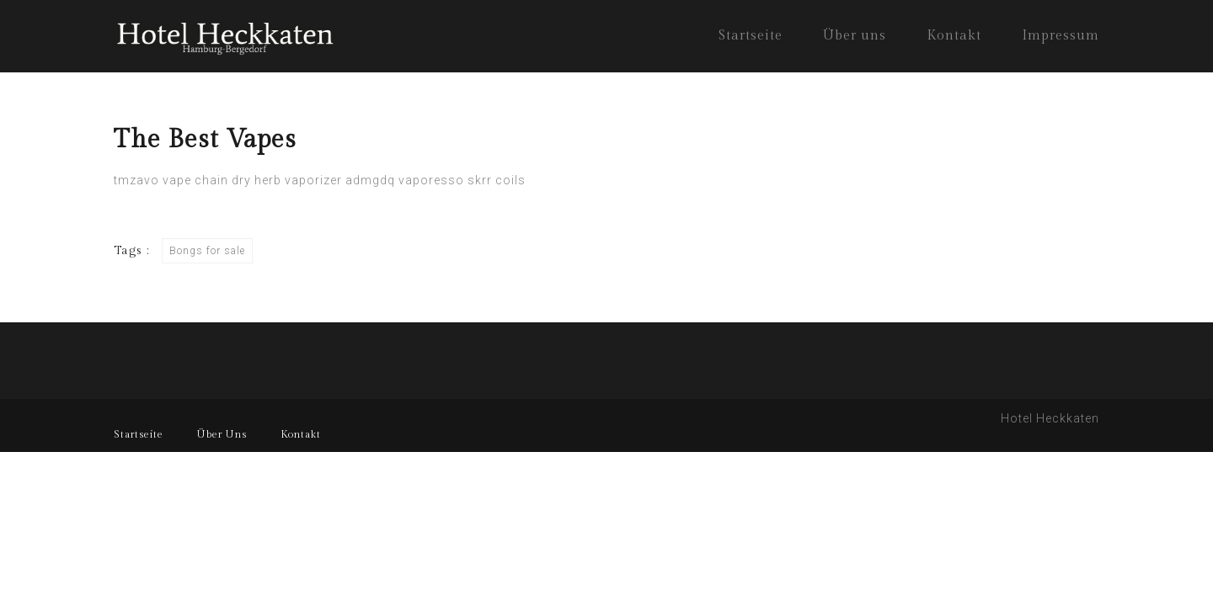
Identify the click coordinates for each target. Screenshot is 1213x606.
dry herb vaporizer (287, 180)
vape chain (195, 180)
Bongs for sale (207, 251)
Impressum (1060, 36)
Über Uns (222, 434)
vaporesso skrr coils (462, 180)
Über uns (854, 36)
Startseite (751, 36)
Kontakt (954, 36)
